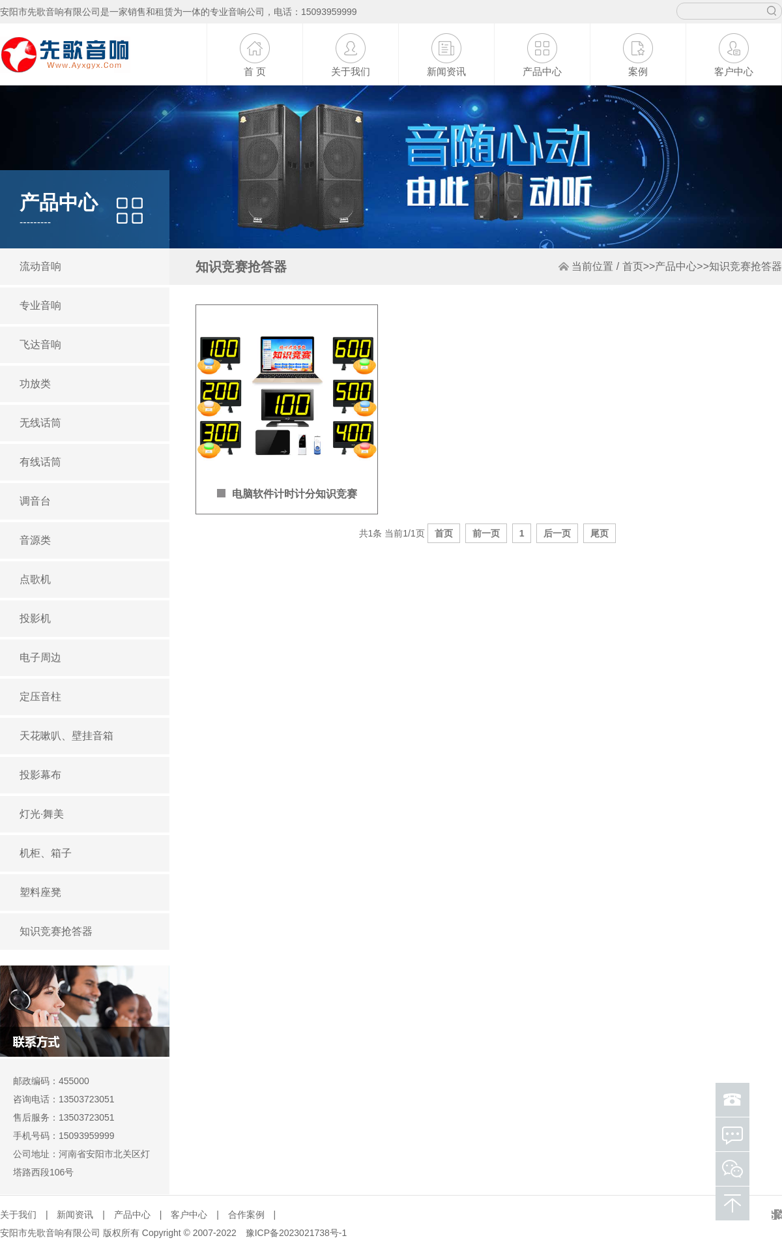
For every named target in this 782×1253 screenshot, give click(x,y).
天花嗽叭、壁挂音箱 (66, 735)
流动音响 (40, 266)
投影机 (35, 618)
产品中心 (542, 71)
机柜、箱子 (46, 853)
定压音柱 (40, 696)
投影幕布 (40, 774)
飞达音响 (40, 344)
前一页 (486, 533)
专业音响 (40, 305)
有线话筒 (40, 461)
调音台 (35, 501)
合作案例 (246, 1214)
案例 (638, 71)
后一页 (557, 533)
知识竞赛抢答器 (56, 931)
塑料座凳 (40, 892)
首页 (632, 266)
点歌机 (35, 579)
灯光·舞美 (42, 813)
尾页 (599, 533)
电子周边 (40, 657)
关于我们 (350, 71)
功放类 (35, 383)
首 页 (255, 71)
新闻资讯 (446, 71)
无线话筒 (40, 422)
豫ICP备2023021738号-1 (296, 1233)
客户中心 (733, 71)
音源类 (35, 540)
